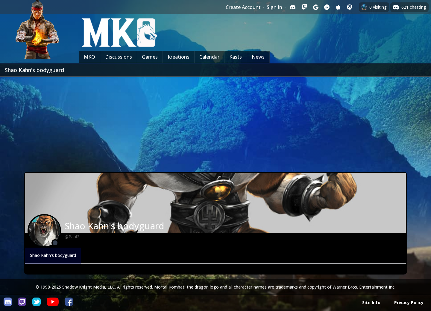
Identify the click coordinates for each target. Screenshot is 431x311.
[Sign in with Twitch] (304, 7)
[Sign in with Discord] (292, 7)
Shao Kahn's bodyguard (53, 255)
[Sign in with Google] (315, 7)
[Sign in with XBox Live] (349, 7)
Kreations (178, 57)
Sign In (274, 7)
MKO (89, 57)
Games (150, 57)
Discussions (118, 57)
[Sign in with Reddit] (326, 7)
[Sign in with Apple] (338, 7)
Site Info (371, 302)
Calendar (209, 57)
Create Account (243, 7)
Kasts (235, 57)
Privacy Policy (409, 302)
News (258, 57)
